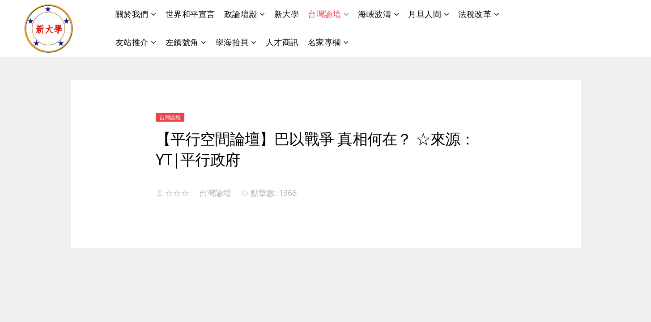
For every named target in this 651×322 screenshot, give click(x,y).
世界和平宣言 (190, 13)
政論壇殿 (240, 13)
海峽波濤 (374, 13)
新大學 (286, 13)
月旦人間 (424, 13)
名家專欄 (324, 42)
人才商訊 (282, 42)
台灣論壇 (324, 13)
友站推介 (132, 42)
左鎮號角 (182, 42)
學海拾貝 (232, 42)
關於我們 (132, 13)
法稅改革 (474, 13)
